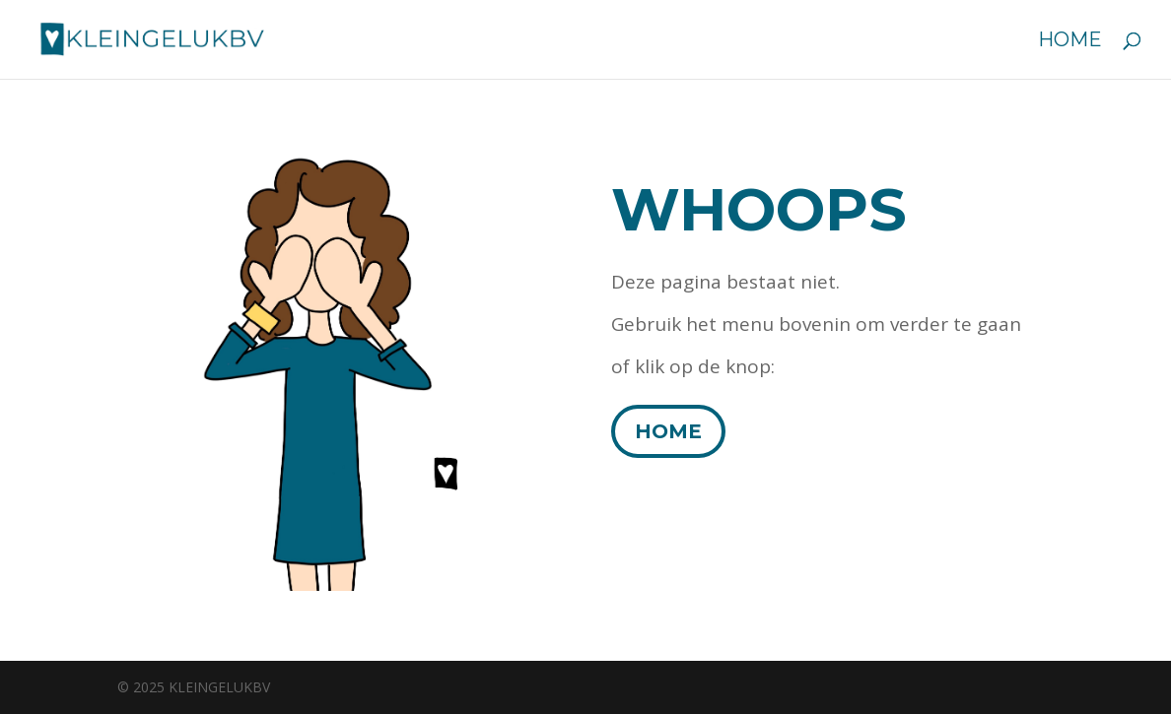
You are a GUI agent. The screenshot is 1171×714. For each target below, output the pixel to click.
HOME (668, 431)
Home (1070, 41)
